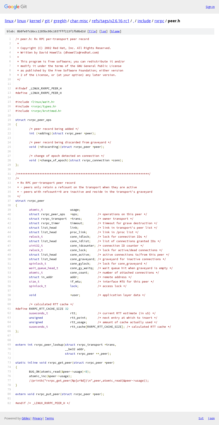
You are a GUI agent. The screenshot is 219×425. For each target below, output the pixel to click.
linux (9, 20)
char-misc (79, 20)
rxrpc (159, 20)
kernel (35, 20)
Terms (49, 418)
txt (201, 418)
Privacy (37, 418)
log (103, 31)
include (144, 20)
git (47, 20)
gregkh (60, 20)
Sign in (210, 7)
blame (115, 31)
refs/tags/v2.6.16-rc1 (110, 20)
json (211, 418)
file (92, 31)
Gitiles (26, 418)
